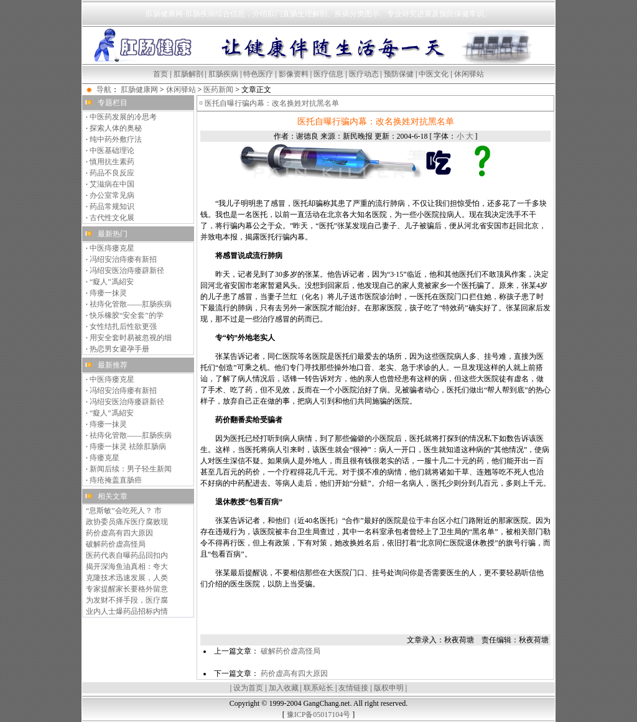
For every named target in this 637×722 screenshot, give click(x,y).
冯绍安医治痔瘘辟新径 (127, 270)
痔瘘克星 (104, 457)
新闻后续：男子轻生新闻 (131, 469)
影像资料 (294, 74)
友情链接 (353, 687)
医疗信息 (328, 74)
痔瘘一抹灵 (108, 293)
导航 (103, 89)
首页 (160, 74)
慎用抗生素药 (112, 161)
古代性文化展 (112, 217)
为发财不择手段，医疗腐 (127, 600)
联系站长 (318, 687)
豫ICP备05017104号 (319, 714)
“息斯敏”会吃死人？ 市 (124, 510)
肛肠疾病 (223, 74)
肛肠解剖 (188, 74)
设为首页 (248, 687)
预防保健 (399, 74)
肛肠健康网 (139, 89)
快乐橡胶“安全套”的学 (127, 315)
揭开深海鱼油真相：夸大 (127, 566)
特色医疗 (258, 74)
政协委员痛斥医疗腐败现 (127, 521)
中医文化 (434, 74)
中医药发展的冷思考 (123, 117)
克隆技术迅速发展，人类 (127, 577)
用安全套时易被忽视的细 (131, 337)
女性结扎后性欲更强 (123, 326)
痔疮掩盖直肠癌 (116, 480)
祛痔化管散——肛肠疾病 (131, 304)
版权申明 (389, 687)
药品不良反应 (112, 173)
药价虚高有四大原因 (119, 533)
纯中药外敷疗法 (116, 139)
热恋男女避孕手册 (119, 349)
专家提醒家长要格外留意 (127, 589)
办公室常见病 (112, 195)
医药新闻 (218, 89)
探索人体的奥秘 (116, 128)
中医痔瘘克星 (112, 248)
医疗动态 (364, 74)
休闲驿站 (469, 74)
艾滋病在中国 (112, 184)
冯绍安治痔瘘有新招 (123, 259)
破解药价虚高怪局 (116, 544)
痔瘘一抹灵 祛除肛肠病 (128, 446)
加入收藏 (284, 687)
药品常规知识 (112, 206)
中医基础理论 (112, 150)
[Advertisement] (375, 615)
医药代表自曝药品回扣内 (127, 555)
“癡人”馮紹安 (112, 281)
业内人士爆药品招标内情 (127, 611)
